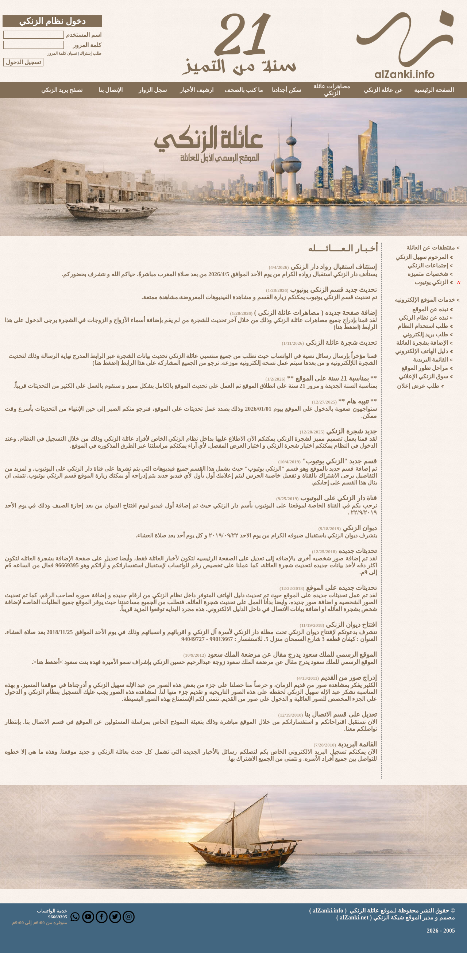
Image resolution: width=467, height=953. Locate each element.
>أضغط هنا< (48, 662)
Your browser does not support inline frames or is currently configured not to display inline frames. (424, 391)
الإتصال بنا (111, 90)
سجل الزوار (153, 90)
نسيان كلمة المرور (62, 53)
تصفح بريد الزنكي (61, 90)
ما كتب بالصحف (243, 90)
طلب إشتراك (90, 53)
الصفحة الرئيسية (434, 90)
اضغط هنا (347, 327)
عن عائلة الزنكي (383, 90)
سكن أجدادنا (286, 90)
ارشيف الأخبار (196, 90)
